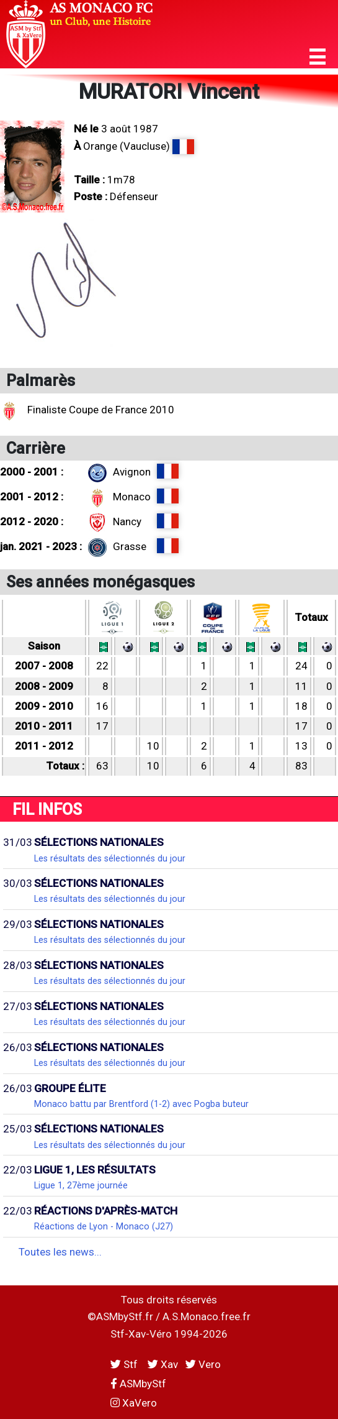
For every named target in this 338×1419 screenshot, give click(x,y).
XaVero (133, 1403)
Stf (125, 1364)
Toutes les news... (60, 1252)
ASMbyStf (138, 1383)
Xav (163, 1364)
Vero (203, 1364)
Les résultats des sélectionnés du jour (109, 858)
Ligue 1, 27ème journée (81, 1185)
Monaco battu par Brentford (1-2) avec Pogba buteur (141, 1104)
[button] (317, 56)
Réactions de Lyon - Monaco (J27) (103, 1226)
